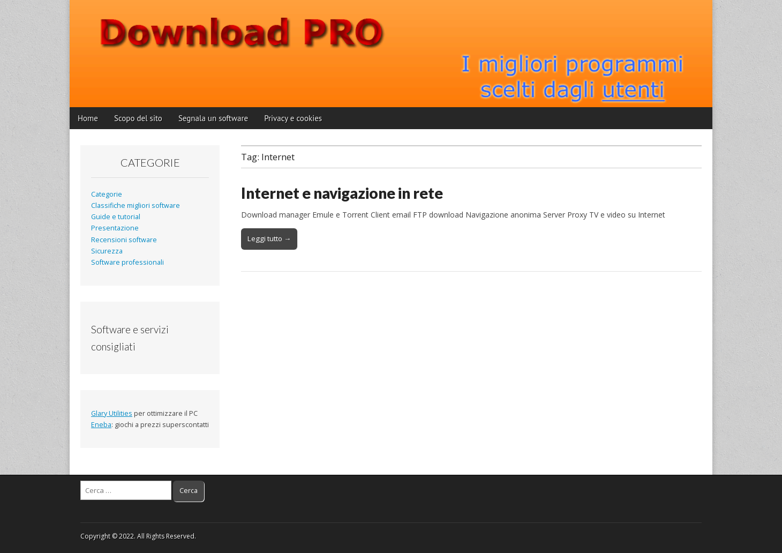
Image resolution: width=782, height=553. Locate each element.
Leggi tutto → (269, 238)
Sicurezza (107, 251)
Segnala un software (213, 118)
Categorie (106, 194)
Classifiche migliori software (135, 205)
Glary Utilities (111, 413)
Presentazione (115, 228)
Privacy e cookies (293, 118)
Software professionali (127, 262)
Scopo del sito (138, 118)
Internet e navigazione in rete (342, 193)
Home (88, 118)
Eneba (101, 424)
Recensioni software (124, 239)
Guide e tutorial (115, 216)
